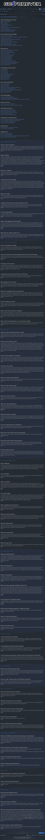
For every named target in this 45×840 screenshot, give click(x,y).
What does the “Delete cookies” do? (7, 31)
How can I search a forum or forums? (8, 109)
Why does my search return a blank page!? (9, 112)
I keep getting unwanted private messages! (9, 98)
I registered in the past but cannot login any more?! (10, 27)
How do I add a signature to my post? (8, 52)
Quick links (1, 9)
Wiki (11, 9)
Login (2, 11)
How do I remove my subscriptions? (7, 122)
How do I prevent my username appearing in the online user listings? (14, 37)
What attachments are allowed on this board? (9, 127)
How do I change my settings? (6, 35)
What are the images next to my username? (9, 41)
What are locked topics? (5, 77)
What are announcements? (6, 75)
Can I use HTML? (4, 70)
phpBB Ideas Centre (10, 804)
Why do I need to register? (6, 21)
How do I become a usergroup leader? (8, 88)
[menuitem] (40, 9)
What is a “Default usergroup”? (6, 90)
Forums (5, 9)
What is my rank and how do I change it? (8, 44)
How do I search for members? (7, 113)
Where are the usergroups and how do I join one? (10, 87)
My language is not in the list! (6, 40)
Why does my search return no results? (8, 110)
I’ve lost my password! (5, 28)
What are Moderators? (5, 84)
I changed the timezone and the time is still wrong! (10, 39)
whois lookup (39, 812)
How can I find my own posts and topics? (8, 114)
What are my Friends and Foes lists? (8, 103)
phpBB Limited (33, 794)
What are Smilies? (4, 71)
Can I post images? (4, 73)
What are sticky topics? (5, 76)
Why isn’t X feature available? (6, 134)
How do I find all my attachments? (7, 128)
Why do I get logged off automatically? (8, 29)
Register (6, 11)
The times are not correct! (6, 38)
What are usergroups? (5, 86)
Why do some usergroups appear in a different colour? (11, 89)
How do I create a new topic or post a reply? (9, 50)
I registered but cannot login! (6, 25)
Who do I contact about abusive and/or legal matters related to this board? (15, 135)
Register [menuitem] (44, 9)
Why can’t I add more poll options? (7, 55)
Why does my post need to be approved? (8, 63)
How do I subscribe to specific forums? (8, 121)
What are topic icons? (5, 79)
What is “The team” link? (5, 92)
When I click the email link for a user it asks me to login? (11, 45)
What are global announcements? (7, 74)
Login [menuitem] (42, 9)
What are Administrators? (5, 83)
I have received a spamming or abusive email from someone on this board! (15, 99)
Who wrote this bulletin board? (6, 133)
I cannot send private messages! (7, 96)
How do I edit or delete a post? (6, 51)
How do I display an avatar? (6, 43)
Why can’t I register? (5, 23)
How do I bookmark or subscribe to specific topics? (10, 120)
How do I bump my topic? (5, 64)
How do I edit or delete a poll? (6, 56)
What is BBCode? (4, 69)
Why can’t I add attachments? (6, 58)
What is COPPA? (4, 22)
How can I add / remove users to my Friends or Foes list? (12, 105)
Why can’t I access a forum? (6, 57)
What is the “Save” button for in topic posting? (9, 62)
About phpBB (40, 795)
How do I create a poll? (5, 53)
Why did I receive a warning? (6, 59)
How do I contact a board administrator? (8, 137)
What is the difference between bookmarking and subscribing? (13, 119)
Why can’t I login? (4, 26)
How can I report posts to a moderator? (8, 61)
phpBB (32, 286)
